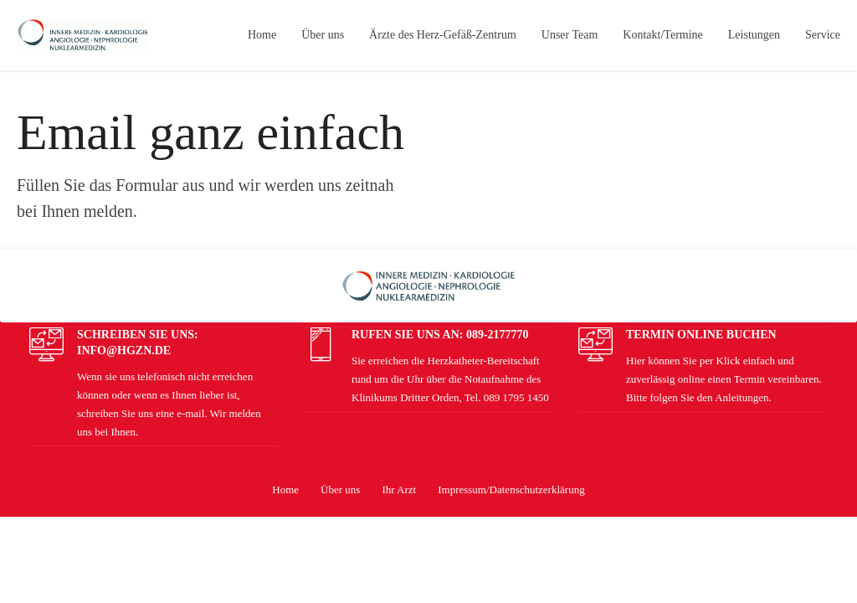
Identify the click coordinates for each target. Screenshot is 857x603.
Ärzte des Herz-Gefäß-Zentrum (442, 34)
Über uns (322, 34)
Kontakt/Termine (662, 34)
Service (822, 34)
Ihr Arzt (399, 489)
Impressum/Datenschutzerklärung (511, 489)
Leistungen (754, 34)
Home (262, 34)
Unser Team (569, 34)
